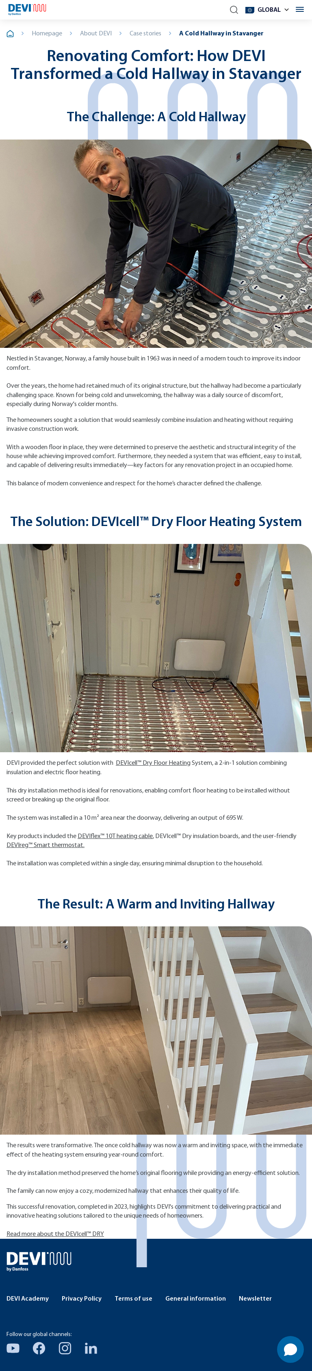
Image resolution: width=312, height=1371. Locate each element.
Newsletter (255, 1299)
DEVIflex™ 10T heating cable (115, 836)
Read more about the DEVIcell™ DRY (55, 1234)
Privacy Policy (82, 1299)
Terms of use (133, 1299)
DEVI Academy (27, 1299)
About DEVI (96, 34)
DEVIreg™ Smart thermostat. (45, 845)
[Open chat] (290, 1349)
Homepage (47, 34)
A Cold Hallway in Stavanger (221, 34)
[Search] (234, 10)
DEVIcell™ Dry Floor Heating (153, 763)
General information (195, 1299)
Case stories (145, 34)
